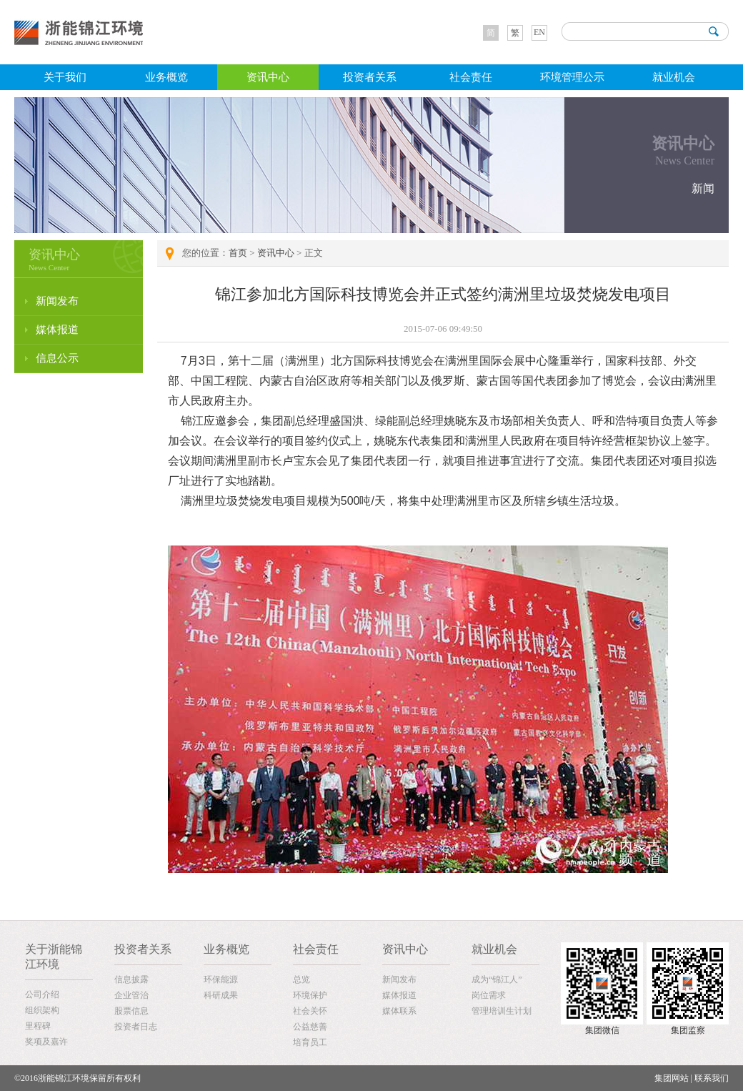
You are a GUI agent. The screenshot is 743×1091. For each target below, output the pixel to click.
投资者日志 (135, 1027)
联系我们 (711, 1078)
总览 (301, 979)
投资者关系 (370, 77)
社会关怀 (310, 1011)
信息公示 (57, 358)
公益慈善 (310, 1027)
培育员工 (310, 1042)
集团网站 (671, 1078)
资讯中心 (267, 77)
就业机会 (673, 77)
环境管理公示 (572, 77)
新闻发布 (57, 301)
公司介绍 (42, 994)
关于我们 (65, 77)
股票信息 (131, 1011)
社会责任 (470, 77)
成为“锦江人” (497, 979)
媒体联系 (399, 1011)
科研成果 (221, 995)
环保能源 (221, 979)
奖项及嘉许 (46, 1042)
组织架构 (42, 1010)
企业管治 (131, 995)
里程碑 (38, 1026)
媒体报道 (57, 329)
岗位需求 (489, 995)
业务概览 (166, 77)
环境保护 (310, 995)
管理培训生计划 (502, 1011)
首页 (238, 252)
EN (539, 32)
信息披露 (131, 979)
